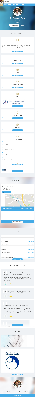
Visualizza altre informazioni (17, 374)
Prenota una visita (17, 395)
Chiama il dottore (6, 192)
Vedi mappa (17, 200)
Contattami (22, 25)
